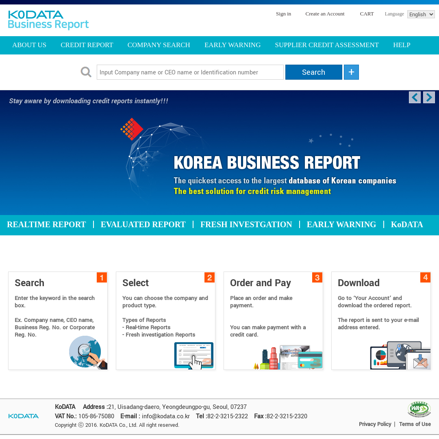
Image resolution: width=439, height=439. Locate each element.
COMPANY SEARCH (159, 45)
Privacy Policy (375, 424)
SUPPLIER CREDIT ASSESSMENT (327, 45)
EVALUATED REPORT (143, 224)
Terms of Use (415, 424)
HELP (402, 45)
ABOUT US (29, 45)
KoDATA (407, 224)
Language (394, 14)
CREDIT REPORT (87, 45)
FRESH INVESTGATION (246, 224)
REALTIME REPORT (46, 224)
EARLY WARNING (232, 45)
